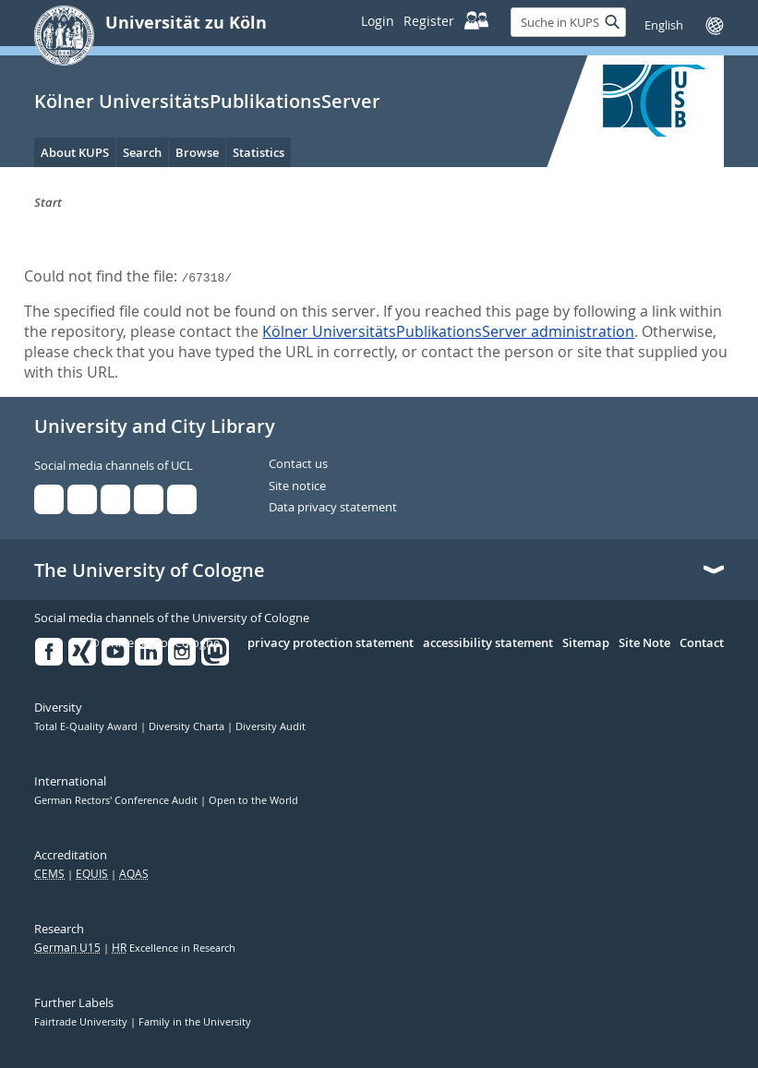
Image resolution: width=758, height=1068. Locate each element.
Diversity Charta (188, 726)
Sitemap (585, 643)
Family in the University (194, 1021)
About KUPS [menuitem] (75, 152)
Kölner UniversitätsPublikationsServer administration (448, 331)
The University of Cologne (149, 570)
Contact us (298, 464)
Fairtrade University (82, 1021)
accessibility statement (488, 643)
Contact (702, 643)
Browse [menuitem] (197, 152)
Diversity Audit (270, 726)
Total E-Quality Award (87, 726)
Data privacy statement (333, 507)
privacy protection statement (330, 643)
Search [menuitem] (142, 152)
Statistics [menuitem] (258, 152)
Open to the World (253, 800)
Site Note (644, 643)
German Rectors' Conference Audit (117, 800)
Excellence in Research (173, 948)
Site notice (297, 486)
